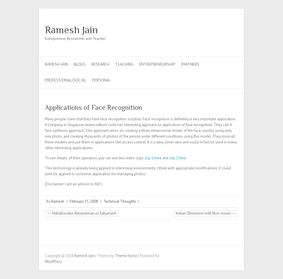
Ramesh (57, 201)
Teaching (124, 64)
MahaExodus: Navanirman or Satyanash (81, 213)
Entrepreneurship (157, 64)
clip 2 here (177, 158)
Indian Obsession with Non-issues (206, 213)
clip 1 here (153, 158)
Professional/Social (65, 80)
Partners (190, 64)
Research (100, 64)
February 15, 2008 (84, 201)
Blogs (80, 64)
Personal (101, 80)
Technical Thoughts (120, 201)
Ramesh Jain (71, 30)
